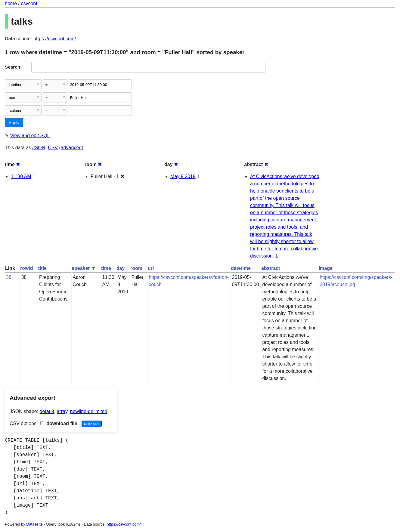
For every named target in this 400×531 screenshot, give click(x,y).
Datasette (34, 524)
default (47, 411)
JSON (39, 147)
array (62, 411)
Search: (13, 66)
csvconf (29, 3)
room (136, 268)
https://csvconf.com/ (54, 38)
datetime (241, 268)
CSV (53, 147)
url (151, 268)
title (42, 268)
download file (58, 423)
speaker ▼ (84, 268)
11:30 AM (21, 176)
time (106, 268)
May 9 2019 (183, 176)
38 (8, 277)
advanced (71, 147)
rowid (26, 268)
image (326, 268)
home (11, 3)
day (120, 268)
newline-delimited (88, 411)
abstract (270, 268)
